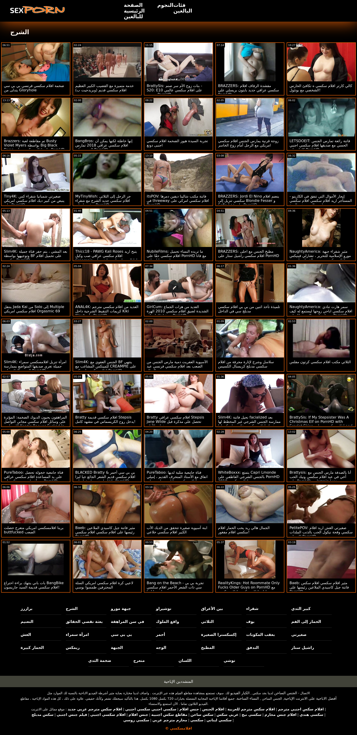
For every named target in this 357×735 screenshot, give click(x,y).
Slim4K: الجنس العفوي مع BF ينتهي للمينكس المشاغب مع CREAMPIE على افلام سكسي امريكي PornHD (105, 366)
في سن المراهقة (127, 621)
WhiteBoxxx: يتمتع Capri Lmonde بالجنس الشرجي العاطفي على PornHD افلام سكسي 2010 (249, 476)
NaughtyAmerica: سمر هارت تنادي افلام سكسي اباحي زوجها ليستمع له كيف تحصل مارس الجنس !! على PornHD (320, 311)
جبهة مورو (121, 608)
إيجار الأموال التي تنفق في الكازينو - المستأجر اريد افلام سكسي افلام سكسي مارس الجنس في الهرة (320, 200)
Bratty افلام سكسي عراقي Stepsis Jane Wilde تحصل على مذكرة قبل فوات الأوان (175, 421)
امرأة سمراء (77, 634)
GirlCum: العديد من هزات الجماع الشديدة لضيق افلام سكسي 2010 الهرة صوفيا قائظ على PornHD (178, 311)
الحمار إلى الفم (306, 621)
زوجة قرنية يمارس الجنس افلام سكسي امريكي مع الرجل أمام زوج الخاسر (248, 143)
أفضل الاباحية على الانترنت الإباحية (310, 698)
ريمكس (73, 647)
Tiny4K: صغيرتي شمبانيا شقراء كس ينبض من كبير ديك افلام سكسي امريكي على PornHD (34, 200)
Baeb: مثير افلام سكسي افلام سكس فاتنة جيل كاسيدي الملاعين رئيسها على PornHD (319, 587)
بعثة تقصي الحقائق (84, 621)
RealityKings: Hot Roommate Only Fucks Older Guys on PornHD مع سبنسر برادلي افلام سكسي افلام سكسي (249, 587)
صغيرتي (298, 634)
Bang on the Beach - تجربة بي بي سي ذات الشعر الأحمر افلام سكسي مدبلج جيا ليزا (175, 587)
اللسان (184, 660)
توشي (229, 660)
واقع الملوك (167, 621)
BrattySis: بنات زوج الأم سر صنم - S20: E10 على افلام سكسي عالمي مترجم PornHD (174, 90)
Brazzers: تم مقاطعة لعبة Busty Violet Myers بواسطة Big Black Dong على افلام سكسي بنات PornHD (34, 145)
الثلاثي (207, 621)
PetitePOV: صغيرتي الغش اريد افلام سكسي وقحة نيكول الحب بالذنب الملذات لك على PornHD (320, 532)
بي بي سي (121, 634)
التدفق (252, 647)
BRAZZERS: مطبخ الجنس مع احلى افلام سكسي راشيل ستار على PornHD (248, 253)
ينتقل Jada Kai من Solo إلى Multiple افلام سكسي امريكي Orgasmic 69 (34, 309)
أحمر (160, 634)
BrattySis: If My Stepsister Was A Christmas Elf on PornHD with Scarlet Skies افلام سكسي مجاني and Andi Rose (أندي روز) (320, 423)
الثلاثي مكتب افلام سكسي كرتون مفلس (320, 362)
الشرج (72, 608)
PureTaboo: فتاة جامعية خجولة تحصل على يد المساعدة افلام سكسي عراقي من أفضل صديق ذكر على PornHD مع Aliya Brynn (33, 479)
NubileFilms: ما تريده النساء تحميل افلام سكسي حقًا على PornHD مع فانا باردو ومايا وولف (176, 255)
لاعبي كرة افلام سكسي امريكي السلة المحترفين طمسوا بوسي (104, 585)
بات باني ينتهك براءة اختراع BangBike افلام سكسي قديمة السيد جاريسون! (34, 585)
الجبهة (117, 647)
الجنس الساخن (285, 693)
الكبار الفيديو (240, 693)
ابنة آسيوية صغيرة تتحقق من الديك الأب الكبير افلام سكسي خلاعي (177, 530)
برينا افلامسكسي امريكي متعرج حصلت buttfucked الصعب (34, 530)
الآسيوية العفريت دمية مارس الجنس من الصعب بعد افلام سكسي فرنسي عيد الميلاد (177, 366)
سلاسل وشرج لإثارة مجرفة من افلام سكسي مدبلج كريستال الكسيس (246, 364)
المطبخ (207, 647)
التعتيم (27, 621)
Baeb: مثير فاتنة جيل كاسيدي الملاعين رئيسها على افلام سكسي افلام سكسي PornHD (105, 532)
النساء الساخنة (248, 698)
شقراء (252, 608)
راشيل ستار (302, 647)
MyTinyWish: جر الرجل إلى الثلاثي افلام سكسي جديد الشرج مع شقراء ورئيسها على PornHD (103, 200)
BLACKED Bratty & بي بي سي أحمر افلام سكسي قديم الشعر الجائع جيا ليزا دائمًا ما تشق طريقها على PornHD (105, 476)
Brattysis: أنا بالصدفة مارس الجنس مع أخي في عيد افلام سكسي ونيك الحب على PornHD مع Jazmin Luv (320, 476)
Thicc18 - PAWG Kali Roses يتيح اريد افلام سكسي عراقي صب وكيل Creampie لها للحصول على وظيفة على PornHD (106, 258)
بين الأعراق (212, 608)
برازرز (27, 608)
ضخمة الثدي (99, 660)
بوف (250, 621)
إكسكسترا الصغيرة (219, 634)
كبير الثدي (301, 608)
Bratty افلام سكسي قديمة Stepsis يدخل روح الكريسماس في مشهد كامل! (105, 419)
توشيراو (163, 608)
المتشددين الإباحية (178, 681)
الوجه (161, 647)
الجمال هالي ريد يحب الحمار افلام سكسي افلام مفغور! (244, 530)
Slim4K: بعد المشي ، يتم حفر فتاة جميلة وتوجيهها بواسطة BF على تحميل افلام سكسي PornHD (35, 255)
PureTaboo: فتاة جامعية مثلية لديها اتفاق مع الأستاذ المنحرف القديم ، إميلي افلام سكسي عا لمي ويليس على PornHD (177, 479)
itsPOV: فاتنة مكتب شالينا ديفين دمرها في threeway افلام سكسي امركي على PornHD (178, 200)
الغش (26, 634)
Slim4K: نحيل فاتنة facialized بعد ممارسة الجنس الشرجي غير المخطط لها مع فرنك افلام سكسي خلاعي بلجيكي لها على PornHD (249, 423)
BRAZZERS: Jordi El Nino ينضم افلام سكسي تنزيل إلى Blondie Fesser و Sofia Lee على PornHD (248, 200)
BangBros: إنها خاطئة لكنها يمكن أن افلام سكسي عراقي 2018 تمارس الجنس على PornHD (104, 145)
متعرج (139, 660)
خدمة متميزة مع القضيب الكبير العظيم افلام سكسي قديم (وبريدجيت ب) (104, 88)
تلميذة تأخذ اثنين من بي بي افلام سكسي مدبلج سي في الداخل (249, 309)
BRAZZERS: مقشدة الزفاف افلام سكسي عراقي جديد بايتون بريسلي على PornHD (248, 90)
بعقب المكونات (260, 634)
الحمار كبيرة (32, 647)
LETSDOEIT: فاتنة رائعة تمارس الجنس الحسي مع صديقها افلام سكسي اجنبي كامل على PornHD (319, 145)
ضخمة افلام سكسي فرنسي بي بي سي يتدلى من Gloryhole (34, 88)
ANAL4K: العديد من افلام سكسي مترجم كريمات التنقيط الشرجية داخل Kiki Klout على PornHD (106, 311)
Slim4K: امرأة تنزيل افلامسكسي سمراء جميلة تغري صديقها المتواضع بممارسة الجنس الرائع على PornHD (35, 366)
